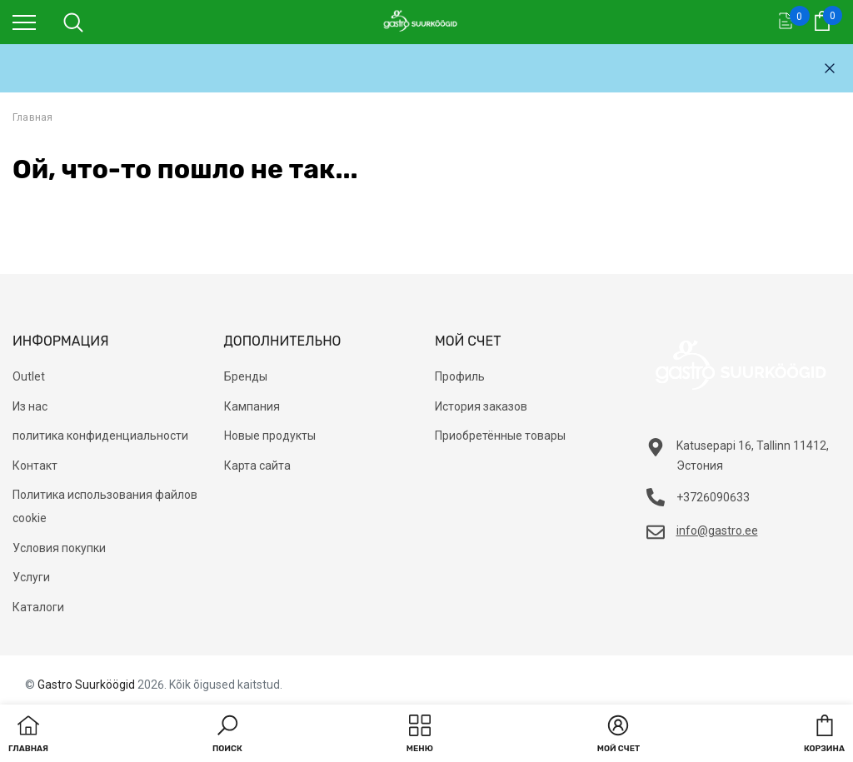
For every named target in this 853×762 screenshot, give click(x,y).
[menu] (24, 21)
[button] (227, 735)
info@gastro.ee (717, 530)
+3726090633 (713, 497)
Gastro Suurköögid (86, 684)
